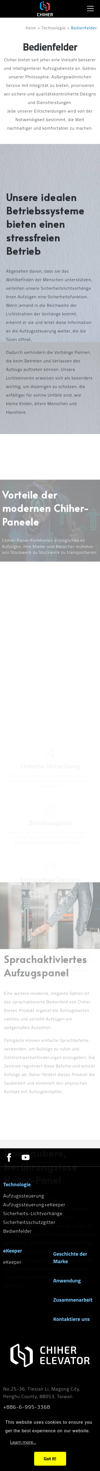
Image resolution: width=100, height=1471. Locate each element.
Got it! (50, 1458)
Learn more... (23, 1442)
